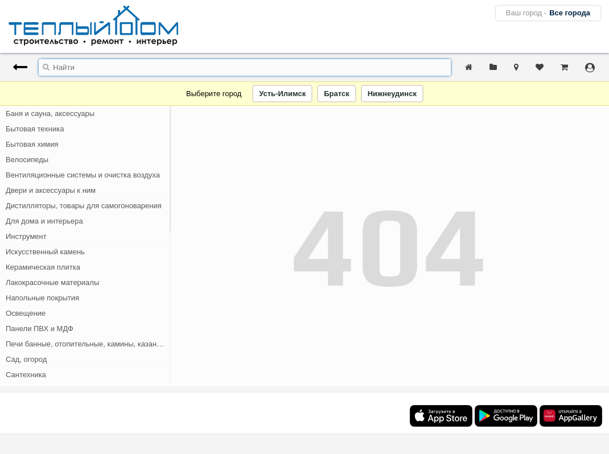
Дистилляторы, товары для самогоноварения (84, 205)
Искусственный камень (45, 251)
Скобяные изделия (38, 405)
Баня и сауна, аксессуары (50, 113)
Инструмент (26, 236)
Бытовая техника (35, 129)
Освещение (26, 313)
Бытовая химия (32, 144)
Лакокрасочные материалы (52, 282)
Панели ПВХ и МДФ (39, 328)
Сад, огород (26, 359)
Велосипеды (27, 159)
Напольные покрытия (42, 298)
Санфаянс (24, 390)
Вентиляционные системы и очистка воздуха (83, 175)
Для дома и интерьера (44, 221)
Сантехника (26, 374)
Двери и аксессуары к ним (51, 190)
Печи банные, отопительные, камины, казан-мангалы (88, 344)
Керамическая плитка (43, 267)
